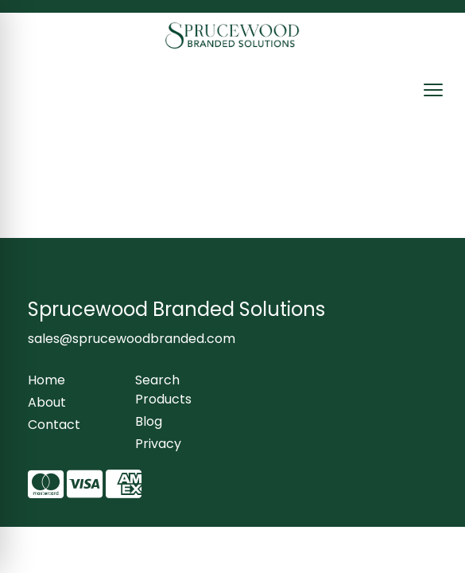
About (47, 402)
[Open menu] (433, 90)
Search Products (163, 389)
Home (46, 380)
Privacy (158, 444)
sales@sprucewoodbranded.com (131, 338)
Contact (54, 424)
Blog (148, 421)
